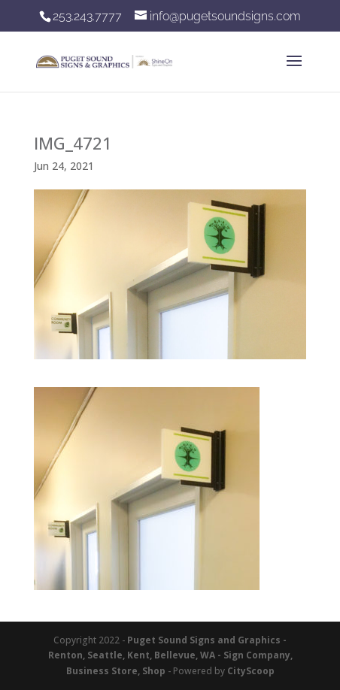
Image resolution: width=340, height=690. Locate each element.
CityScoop (251, 670)
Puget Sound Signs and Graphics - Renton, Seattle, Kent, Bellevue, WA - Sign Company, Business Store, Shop (170, 655)
